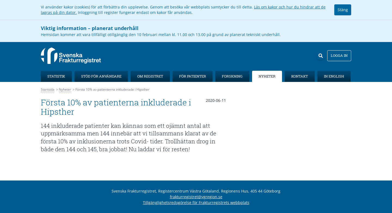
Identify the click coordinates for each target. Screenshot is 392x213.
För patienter (192, 76)
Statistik (56, 76)
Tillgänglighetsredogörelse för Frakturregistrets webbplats (196, 202)
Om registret (150, 76)
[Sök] (320, 55)
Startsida (47, 89)
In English (334, 76)
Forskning (232, 76)
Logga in (339, 55)
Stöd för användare (101, 76)
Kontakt (299, 76)
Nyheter (267, 76)
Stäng (343, 9)
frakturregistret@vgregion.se (196, 196)
